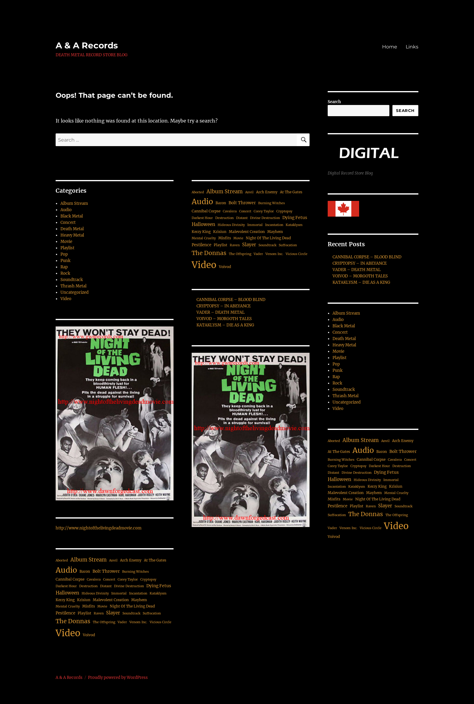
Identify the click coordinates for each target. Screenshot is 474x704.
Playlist (67, 247)
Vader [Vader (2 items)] (122, 622)
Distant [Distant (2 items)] (106, 586)
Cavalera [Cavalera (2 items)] (94, 579)
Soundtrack (71, 279)
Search (334, 101)
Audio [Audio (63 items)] (66, 570)
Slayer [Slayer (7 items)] (113, 613)
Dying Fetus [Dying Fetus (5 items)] (158, 585)
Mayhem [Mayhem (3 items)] (139, 600)
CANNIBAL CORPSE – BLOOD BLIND (230, 299)
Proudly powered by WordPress (118, 677)
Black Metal (71, 216)
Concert (68, 222)
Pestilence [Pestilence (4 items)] (65, 613)
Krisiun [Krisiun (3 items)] (83, 600)
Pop (64, 254)
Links (412, 47)
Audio (66, 209)
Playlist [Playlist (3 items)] (84, 613)
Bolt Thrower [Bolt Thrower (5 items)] (106, 571)
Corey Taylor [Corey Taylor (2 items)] (128, 579)
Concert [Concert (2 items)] (109, 579)
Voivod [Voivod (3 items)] (89, 635)
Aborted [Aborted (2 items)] (62, 560)
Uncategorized (74, 292)
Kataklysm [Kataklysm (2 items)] (158, 593)
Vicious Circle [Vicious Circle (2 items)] (160, 622)
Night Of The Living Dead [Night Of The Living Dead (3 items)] (132, 606)
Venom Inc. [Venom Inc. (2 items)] (138, 622)
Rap (64, 267)
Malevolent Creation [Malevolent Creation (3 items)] (111, 600)
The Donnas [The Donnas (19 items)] (73, 621)
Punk (65, 260)
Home (389, 47)
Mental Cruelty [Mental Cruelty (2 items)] (68, 606)
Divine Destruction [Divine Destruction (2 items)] (129, 586)
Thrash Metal (73, 286)
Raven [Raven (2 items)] (99, 613)
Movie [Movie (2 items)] (102, 606)
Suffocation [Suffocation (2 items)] (152, 613)
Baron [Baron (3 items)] (85, 571)
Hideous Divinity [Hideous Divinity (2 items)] (95, 593)
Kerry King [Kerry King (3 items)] (65, 600)
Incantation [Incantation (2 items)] (138, 593)
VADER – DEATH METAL (220, 312)
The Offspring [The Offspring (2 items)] (104, 622)
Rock (65, 273)
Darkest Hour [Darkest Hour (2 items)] (66, 586)
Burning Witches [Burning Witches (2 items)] (135, 572)
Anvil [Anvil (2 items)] (113, 560)
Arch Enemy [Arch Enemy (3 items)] (130, 560)
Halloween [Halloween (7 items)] (67, 593)
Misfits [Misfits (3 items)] (88, 606)
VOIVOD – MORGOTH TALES (224, 318)
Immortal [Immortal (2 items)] (119, 593)
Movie (66, 241)
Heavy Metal (72, 235)
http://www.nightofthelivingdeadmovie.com (98, 528)
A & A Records (87, 45)
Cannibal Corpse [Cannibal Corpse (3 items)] (70, 579)
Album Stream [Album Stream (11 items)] (88, 559)
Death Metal (72, 228)
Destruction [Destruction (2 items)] (88, 586)
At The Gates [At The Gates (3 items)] (155, 560)
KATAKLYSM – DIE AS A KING (225, 325)
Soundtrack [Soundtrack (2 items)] (131, 613)
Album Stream (74, 203)
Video (65, 298)
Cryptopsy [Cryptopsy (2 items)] (148, 579)
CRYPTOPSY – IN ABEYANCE (223, 306)
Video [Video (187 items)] (68, 633)
